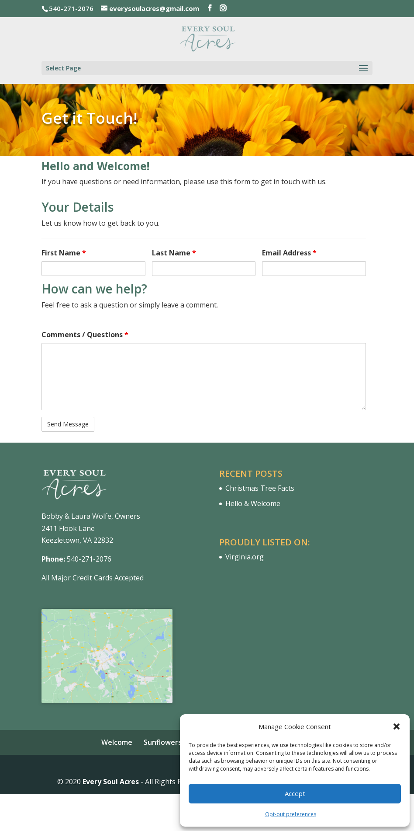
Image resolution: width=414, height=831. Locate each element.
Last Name (174, 253)
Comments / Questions (84, 334)
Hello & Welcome (252, 503)
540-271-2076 (89, 559)
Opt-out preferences (290, 814)
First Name (63, 253)
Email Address (289, 253)
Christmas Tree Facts (259, 488)
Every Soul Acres (111, 781)
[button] (396, 726)
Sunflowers (163, 742)
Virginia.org (244, 557)
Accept (295, 793)
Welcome (116, 742)
